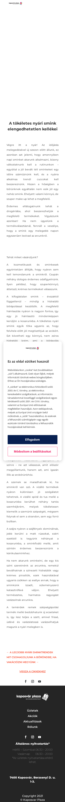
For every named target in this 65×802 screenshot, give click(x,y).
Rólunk (32, 727)
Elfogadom (32, 439)
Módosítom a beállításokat (32, 451)
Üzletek (32, 710)
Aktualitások (32, 721)
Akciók (32, 716)
